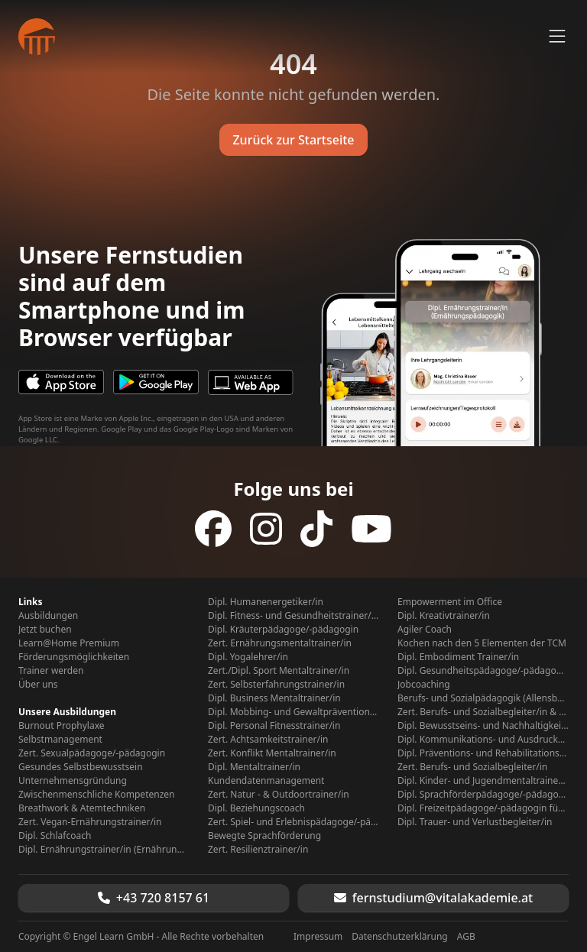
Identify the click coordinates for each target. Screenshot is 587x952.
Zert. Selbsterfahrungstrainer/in (276, 684)
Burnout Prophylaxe (61, 726)
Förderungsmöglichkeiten (73, 657)
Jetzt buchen (45, 629)
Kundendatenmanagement (266, 781)
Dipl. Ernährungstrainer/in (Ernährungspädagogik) (104, 850)
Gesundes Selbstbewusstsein (80, 767)
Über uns (38, 684)
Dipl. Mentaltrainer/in (254, 767)
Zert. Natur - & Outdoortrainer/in (278, 794)
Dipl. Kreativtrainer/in (443, 616)
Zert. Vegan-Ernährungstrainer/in (89, 822)
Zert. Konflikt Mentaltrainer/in (272, 753)
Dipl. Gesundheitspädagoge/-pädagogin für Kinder (483, 671)
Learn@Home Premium (68, 643)
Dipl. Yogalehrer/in (248, 657)
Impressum (318, 937)
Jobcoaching (423, 684)
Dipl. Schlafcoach (54, 836)
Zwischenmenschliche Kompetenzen (96, 794)
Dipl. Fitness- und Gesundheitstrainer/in (293, 616)
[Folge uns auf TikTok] (316, 528)
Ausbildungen (48, 616)
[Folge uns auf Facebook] (213, 528)
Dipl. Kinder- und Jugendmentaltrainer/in (483, 781)
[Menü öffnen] (557, 36)
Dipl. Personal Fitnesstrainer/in (274, 726)
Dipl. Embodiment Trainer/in (458, 657)
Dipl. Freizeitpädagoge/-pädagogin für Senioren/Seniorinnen (483, 808)
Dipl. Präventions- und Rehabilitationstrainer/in (483, 753)
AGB (466, 937)
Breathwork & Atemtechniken (81, 808)
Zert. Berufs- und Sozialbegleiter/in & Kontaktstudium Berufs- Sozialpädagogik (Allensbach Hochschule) (483, 712)
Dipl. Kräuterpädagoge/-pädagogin (283, 629)
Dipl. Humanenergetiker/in (265, 602)
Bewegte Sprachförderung (264, 836)
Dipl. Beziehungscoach (256, 808)
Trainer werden (50, 671)
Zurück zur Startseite (293, 139)
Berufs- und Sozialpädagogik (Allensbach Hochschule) (483, 698)
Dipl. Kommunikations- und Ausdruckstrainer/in (483, 739)
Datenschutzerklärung (399, 937)
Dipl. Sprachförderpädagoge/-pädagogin (483, 794)
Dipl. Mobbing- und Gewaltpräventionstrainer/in (293, 712)
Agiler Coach (424, 629)
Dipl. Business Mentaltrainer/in (274, 698)
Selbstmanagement (60, 739)
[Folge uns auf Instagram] (266, 528)
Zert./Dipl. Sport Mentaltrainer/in (278, 671)
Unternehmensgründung (72, 781)
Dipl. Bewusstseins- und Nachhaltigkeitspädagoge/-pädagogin (483, 726)
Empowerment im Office (449, 602)
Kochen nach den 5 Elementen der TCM (481, 643)
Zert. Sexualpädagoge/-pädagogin (91, 753)
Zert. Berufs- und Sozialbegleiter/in (472, 767)
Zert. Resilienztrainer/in (258, 850)
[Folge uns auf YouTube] (371, 528)
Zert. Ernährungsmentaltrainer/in (280, 643)
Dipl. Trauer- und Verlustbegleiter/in (474, 822)
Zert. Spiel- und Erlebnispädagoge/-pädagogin (293, 822)
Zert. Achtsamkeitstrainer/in (268, 739)
